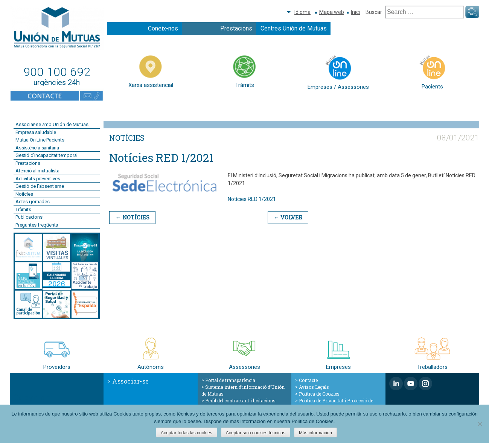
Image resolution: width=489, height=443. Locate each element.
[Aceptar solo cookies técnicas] (479, 424)
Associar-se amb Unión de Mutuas (51, 124)
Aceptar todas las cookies (186, 432)
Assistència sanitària (37, 148)
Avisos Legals (314, 387)
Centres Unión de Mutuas (293, 28)
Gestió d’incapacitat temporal (46, 155)
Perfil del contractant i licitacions (240, 400)
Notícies (24, 194)
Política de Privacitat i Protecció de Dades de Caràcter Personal (334, 403)
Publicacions (29, 217)
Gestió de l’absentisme (39, 186)
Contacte (308, 380)
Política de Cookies (319, 394)
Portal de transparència (230, 380)
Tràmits (23, 209)
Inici (355, 12)
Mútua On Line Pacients (39, 140)
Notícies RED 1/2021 (252, 199)
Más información (315, 432)
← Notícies (131, 217)
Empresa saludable (35, 132)
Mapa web (331, 12)
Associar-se (130, 381)
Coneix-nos (163, 28)
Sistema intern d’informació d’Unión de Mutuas (243, 390)
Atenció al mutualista (37, 171)
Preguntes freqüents (36, 225)
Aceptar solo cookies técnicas (255, 432)
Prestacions (236, 28)
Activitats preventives (37, 178)
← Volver (286, 217)
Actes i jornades (32, 201)
